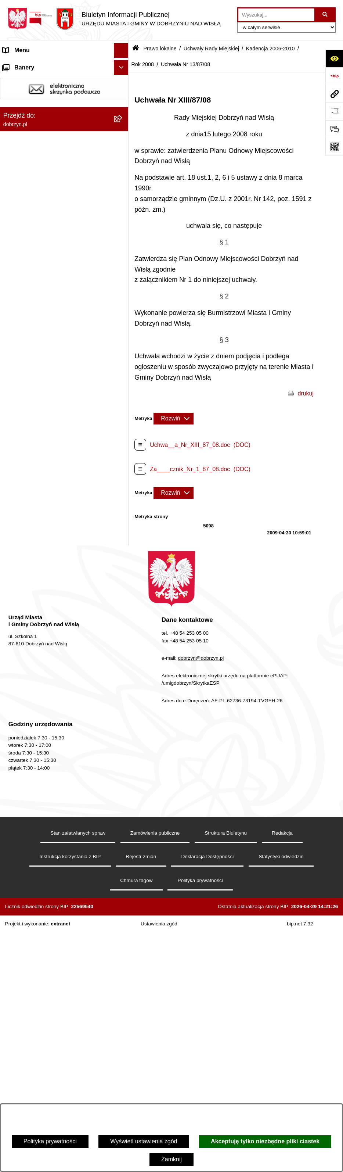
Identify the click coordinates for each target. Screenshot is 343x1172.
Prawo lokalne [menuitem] (21, 138)
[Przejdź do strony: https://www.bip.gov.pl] (334, 76)
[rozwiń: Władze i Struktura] (123, 109)
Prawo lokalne (159, 48)
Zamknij (171, 1159)
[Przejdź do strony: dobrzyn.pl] (334, 94)
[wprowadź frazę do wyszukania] (276, 14)
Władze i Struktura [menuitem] (27, 109)
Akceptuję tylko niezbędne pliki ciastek (265, 1141)
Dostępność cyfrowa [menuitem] (29, 79)
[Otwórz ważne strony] (334, 111)
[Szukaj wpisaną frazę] (325, 14)
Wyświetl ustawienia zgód (143, 1141)
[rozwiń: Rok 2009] (123, 361)
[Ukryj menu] (121, 50)
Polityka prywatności (50, 1141)
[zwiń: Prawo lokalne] (123, 139)
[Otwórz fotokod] (334, 146)
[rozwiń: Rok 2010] (123, 342)
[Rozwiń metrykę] (173, 418)
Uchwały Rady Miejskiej (211, 48)
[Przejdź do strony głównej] (114, 18)
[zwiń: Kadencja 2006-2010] (123, 322)
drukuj (305, 393)
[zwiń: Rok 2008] (123, 381)
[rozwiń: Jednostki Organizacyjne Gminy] (123, 124)
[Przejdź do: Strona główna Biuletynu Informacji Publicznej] (135, 48)
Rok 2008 (142, 64)
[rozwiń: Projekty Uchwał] (123, 206)
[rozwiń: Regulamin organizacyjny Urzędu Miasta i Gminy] (123, 177)
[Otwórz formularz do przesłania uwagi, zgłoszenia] (334, 129)
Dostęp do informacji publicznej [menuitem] (43, 94)
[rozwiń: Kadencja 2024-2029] (123, 245)
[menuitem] (64, 157)
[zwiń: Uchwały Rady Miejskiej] (123, 225)
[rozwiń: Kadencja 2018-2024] (123, 264)
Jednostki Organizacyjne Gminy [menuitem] (44, 124)
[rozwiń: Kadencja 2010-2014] (123, 303)
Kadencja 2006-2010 (270, 48)
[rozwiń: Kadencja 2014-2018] (123, 283)
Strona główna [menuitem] (21, 65)
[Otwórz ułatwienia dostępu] (334, 58)
